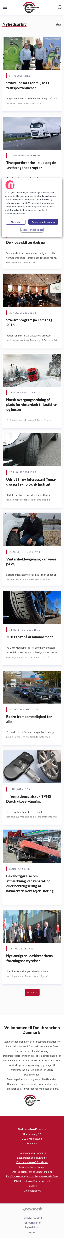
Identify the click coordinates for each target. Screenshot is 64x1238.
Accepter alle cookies (43, 221)
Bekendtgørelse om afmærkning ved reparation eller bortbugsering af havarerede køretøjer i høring (30, 883)
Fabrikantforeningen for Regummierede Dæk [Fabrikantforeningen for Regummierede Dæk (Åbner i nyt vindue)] (32, 1176)
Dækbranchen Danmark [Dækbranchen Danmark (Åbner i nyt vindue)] (32, 1152)
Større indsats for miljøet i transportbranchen (27, 85)
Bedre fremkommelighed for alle (29, 719)
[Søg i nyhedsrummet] (60, 7)
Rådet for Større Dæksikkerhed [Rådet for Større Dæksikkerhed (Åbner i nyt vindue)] (32, 1181)
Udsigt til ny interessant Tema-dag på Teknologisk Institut (31, 481)
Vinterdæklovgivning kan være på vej (31, 561)
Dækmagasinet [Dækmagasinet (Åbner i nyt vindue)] (32, 1190)
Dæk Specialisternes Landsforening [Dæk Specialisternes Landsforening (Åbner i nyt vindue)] (32, 1171)
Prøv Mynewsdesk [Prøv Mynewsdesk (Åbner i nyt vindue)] (32, 1217)
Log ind (32, 1232)
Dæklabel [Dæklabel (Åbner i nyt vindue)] (32, 1185)
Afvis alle (16, 221)
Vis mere (32, 992)
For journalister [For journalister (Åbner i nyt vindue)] (32, 1222)
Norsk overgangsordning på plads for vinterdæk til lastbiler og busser (31, 405)
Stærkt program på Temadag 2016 (29, 322)
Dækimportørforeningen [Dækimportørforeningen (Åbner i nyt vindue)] (32, 1167)
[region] (32, 207)
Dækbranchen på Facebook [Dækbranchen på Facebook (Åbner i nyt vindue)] (32, 1162)
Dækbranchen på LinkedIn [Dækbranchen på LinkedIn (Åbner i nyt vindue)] (32, 1157)
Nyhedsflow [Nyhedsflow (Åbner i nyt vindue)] (32, 1227)
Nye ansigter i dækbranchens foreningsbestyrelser (29, 958)
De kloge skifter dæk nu (25, 242)
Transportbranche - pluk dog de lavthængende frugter (31, 165)
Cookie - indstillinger (32, 229)
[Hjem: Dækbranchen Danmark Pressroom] (31, 7)
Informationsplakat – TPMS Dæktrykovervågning (28, 798)
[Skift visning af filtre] (58, 24)
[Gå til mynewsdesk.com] (32, 1209)
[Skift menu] (5, 7)
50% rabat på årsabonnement (29, 637)
